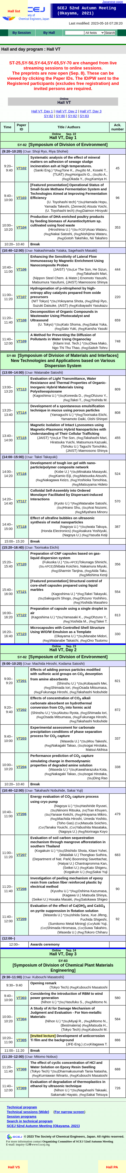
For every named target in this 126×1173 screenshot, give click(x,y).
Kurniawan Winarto (53, 1075)
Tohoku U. (69, 446)
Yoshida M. (99, 400)
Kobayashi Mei (95, 683)
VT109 (21, 341)
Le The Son (82, 269)
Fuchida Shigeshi (94, 919)
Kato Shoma (71, 324)
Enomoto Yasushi (93, 278)
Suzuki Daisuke (44, 305)
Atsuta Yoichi (97, 206)
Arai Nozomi (97, 507)
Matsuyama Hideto (93, 484)
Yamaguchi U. (61, 415)
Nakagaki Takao (64, 745)
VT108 (21, 320)
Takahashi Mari (95, 273)
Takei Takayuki (45, 457)
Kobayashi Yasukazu (92, 305)
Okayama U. (64, 636)
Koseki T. (100, 170)
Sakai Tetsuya (96, 1094)
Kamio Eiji (63, 476)
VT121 (21, 592)
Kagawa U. (71, 895)
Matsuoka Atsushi (93, 476)
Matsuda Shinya (94, 895)
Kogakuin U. (45, 851)
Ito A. (103, 174)
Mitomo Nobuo (45, 1056)
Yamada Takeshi (56, 206)
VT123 (21, 634)
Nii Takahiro (98, 238)
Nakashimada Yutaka (50, 250)
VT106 (21, 269)
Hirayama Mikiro (94, 814)
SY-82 (48, 116)
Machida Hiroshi (44, 663)
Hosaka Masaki (60, 899)
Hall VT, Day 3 (91, 111)
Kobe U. (61, 471)
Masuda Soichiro (94, 823)
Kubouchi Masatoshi (47, 977)
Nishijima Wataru (94, 234)
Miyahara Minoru (94, 512)
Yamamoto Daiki (73, 419)
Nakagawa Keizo (55, 480)
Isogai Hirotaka (95, 745)
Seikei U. (71, 868)
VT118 (21, 527)
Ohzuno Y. (99, 395)
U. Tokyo (45, 324)
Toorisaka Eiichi (95, 415)
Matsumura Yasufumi (48, 282)
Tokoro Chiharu (95, 932)
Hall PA (112, 1167)
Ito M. (86, 170)
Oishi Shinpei (97, 419)
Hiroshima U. (59, 229)
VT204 (21, 767)
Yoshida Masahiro (94, 602)
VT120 (21, 564)
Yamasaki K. (72, 617)
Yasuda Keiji (98, 535)
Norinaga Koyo (96, 831)
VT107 (21, 297)
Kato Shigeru (97, 868)
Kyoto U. (61, 503)
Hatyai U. (66, 863)
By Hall (49, 33)
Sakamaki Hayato (64, 1094)
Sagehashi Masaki (82, 250)
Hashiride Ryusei (94, 806)
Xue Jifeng (98, 915)
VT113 (21, 389)
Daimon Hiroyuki (95, 210)
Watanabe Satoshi (48, 372)
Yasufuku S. (74, 1002)
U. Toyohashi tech (61, 202)
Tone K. (68, 170)
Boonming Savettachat (89, 859)
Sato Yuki (69, 329)
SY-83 (84, 116)
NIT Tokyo (40, 301)
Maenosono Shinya (92, 282)
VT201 (21, 681)
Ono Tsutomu (97, 640)
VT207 (21, 855)
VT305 (21, 1040)
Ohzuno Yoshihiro (93, 598)
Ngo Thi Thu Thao (65, 348)
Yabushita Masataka (91, 827)
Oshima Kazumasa (92, 891)
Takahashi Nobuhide (92, 692)
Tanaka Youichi (56, 827)
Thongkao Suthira (93, 855)
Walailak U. (69, 855)
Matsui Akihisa (96, 750)
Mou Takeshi (97, 741)
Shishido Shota (75, 851)
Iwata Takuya (97, 527)
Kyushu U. (59, 891)
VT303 (21, 998)
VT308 (21, 1069)
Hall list (14, 11)
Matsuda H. (98, 1025)
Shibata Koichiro (66, 566)
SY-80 (60, 116)
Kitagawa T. (99, 1044)
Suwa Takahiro (95, 928)
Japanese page (112, 1)
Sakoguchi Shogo (57, 598)
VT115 (21, 438)
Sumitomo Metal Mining (67, 924)
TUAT (58, 174)
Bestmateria (71, 1025)
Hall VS (14, 1167)
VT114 (21, 412)
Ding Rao (100, 778)
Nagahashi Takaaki (92, 1090)
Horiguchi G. (81, 174)
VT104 (21, 227)
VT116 (21, 474)
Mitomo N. (99, 1002)
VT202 (21, 710)
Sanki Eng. (43, 170)
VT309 (21, 1088)
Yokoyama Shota (70, 301)
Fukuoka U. (52, 562)
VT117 (21, 501)
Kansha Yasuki (96, 329)
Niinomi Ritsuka (68, 810)
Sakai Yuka (98, 324)
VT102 (21, 168)
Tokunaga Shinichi (93, 562)
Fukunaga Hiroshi (54, 692)
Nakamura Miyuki (93, 566)
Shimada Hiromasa (61, 928)
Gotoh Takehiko (76, 238)
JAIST (59, 269)
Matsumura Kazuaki (92, 442)
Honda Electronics (56, 531)
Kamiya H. (100, 179)
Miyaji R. (75, 1021)
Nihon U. (48, 1002)
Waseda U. (69, 741)
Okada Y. (76, 179)
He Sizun (100, 269)
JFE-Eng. (74, 1044)
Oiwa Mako (98, 343)
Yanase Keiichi (62, 814)
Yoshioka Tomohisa (92, 480)
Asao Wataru (97, 229)
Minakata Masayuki (92, 471)
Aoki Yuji (100, 924)
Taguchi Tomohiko (93, 446)
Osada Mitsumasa (93, 687)
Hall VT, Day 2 (66, 111)
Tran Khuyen (97, 810)
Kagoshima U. (44, 395)
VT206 (21, 814)
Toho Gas (65, 823)
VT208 (21, 889)
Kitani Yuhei (98, 851)
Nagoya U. (69, 527)
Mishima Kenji (96, 575)
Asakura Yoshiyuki (93, 531)
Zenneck (78, 206)
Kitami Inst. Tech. (67, 343)
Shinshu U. (66, 683)
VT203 (21, 738)
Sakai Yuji (74, 790)
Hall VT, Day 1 (42, 111)
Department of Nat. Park (52, 859)
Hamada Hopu (96, 202)
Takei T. (76, 400)
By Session (22, 33)
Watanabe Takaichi (64, 640)
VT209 (21, 919)
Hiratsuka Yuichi (62, 442)
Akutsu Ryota (68, 713)
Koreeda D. (73, 395)
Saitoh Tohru (97, 348)
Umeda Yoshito (95, 819)
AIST (63, 305)
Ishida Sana (79, 915)
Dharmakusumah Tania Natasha (82, 1071)
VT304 (21, 1019)
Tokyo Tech (70, 1029)
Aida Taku (99, 571)
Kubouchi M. (98, 1029)
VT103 (21, 198)
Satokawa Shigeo (94, 899)
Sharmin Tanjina (70, 571)
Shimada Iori (60, 687)
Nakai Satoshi (61, 234)
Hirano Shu (71, 507)
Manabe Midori (95, 636)
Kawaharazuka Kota (91, 769)
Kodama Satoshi (71, 663)
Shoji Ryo (39, 151)
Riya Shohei (58, 151)
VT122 (21, 615)
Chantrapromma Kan (91, 863)
